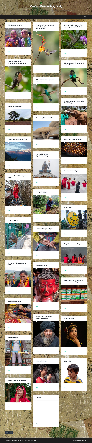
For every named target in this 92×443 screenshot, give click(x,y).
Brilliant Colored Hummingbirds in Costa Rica (74, 64)
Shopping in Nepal (41, 265)
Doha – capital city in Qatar (44, 118)
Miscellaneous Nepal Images (73, 139)
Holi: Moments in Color (15, 25)
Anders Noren (80, 440)
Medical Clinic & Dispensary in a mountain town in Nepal (74, 281)
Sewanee (38, 397)
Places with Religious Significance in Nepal (42, 155)
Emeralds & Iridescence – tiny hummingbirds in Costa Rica (73, 26)
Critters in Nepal (13, 220)
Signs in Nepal (68, 207)
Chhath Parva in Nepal (71, 171)
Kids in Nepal (68, 361)
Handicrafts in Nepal (14, 301)
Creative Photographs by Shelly (46, 6)
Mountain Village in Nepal (44, 229)
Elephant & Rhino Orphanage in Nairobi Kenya (74, 102)
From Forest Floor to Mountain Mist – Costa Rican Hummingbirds (45, 26)
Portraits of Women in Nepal (17, 380)
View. (9, 51)
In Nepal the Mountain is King (17, 139)
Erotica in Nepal (13, 337)
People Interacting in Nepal (72, 244)
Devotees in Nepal (41, 361)
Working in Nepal (41, 192)
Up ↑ (86, 440)
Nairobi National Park (14, 106)
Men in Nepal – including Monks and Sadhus (44, 317)
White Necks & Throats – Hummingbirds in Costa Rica (17, 62)
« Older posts (9, 432)
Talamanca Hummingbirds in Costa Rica (45, 80)
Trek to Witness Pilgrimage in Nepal (17, 176)
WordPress (33, 440)
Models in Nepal (69, 318)
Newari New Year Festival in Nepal (17, 264)
